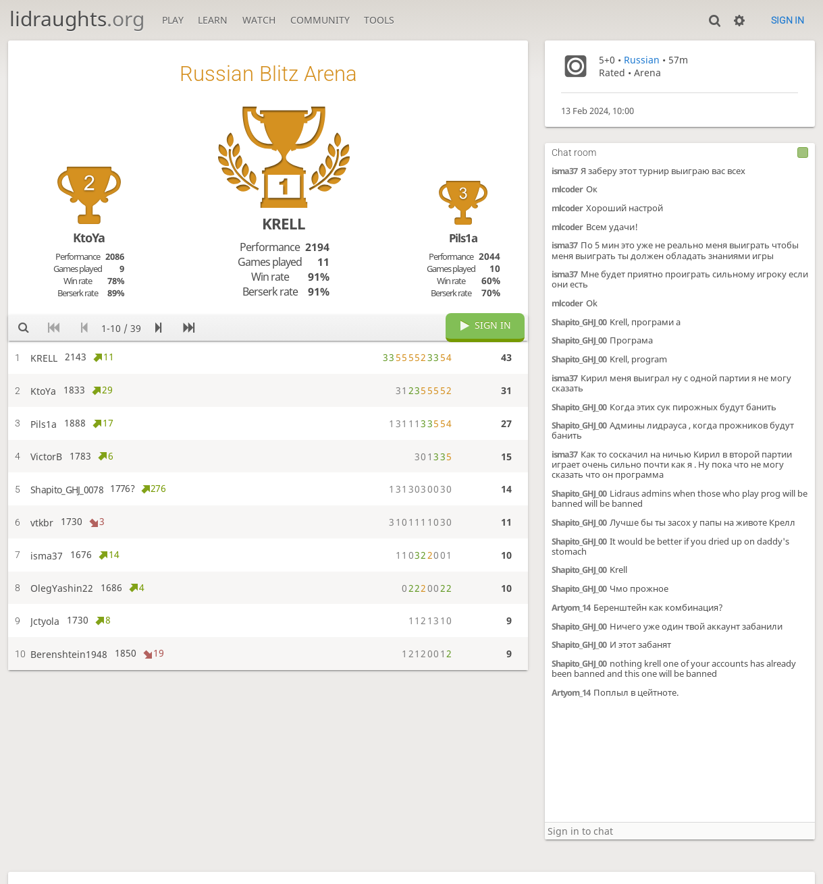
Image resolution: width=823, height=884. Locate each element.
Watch (258, 19)
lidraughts (76, 18)
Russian (642, 59)
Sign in (787, 20)
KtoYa (89, 237)
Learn (213, 19)
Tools (379, 19)
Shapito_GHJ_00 (579, 322)
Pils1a (463, 238)
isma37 (564, 171)
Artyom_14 (571, 607)
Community (320, 19)
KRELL (283, 223)
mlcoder (567, 189)
